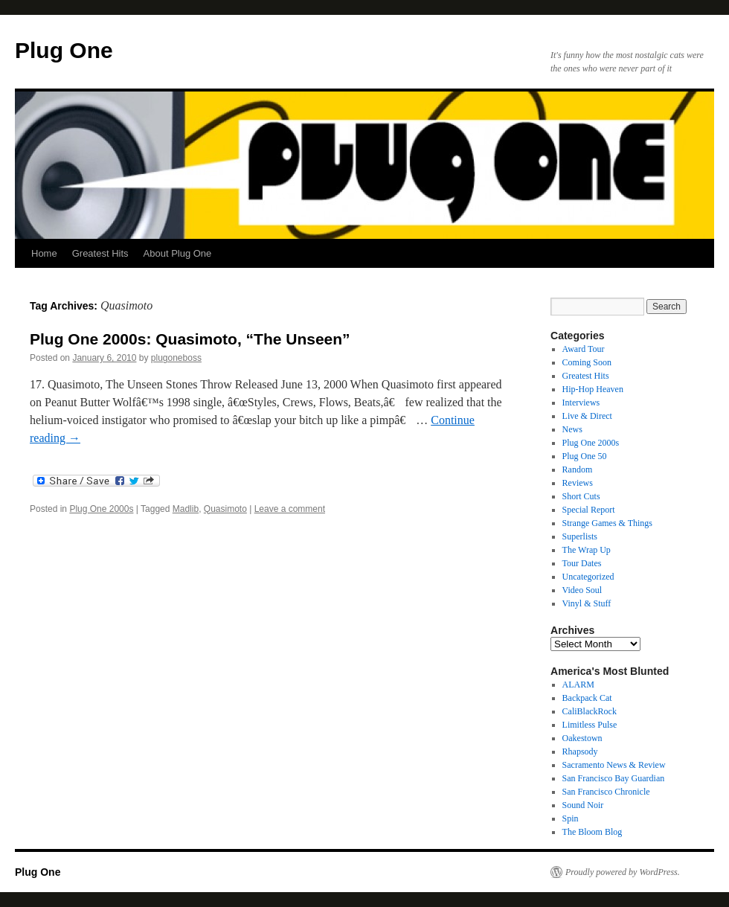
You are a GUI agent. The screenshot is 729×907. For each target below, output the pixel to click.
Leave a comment (289, 509)
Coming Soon (586, 362)
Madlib (186, 509)
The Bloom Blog (592, 832)
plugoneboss (176, 358)
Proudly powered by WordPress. (622, 872)
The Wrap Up (586, 550)
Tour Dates (582, 563)
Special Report (588, 509)
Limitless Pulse (589, 724)
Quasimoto (225, 509)
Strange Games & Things (607, 523)
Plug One (64, 50)
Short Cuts (581, 496)
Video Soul (582, 590)
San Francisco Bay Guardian (613, 778)
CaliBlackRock (589, 711)
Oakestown (582, 738)
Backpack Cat (587, 698)
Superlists (579, 536)
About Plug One (178, 253)
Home (44, 253)
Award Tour (583, 349)
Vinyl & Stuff (586, 603)
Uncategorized (588, 576)
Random (577, 469)
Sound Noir (583, 805)
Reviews (577, 483)
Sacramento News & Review (614, 765)
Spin (570, 818)
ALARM (578, 684)
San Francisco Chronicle (606, 791)
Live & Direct (587, 416)
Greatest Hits (100, 253)
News (572, 429)
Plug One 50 (584, 456)
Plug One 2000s (101, 509)
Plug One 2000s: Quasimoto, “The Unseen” (190, 338)
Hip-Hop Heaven (592, 389)
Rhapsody (580, 751)
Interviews (581, 402)
